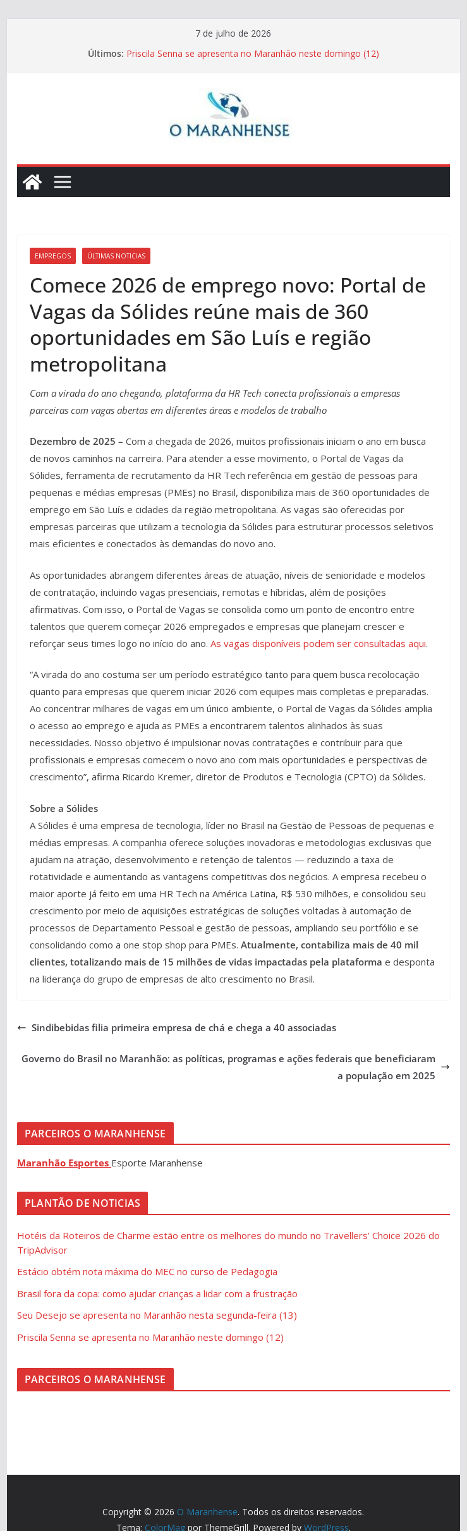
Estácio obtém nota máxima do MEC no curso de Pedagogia (147, 1271)
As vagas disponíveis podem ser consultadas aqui (318, 643)
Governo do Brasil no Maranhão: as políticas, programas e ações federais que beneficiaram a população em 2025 (235, 1067)
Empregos (53, 255)
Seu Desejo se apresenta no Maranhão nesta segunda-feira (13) (157, 1315)
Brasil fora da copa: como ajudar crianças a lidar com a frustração (157, 1293)
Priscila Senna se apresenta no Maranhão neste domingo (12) (252, 53)
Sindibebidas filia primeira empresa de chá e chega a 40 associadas (176, 1027)
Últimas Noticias (116, 255)
